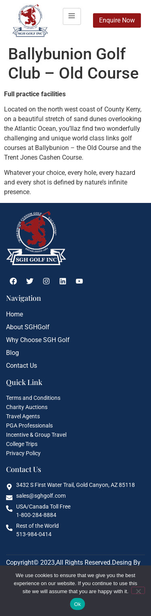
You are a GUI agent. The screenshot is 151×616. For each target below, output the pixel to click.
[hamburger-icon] (72, 16)
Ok (77, 604)
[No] (138, 590)
